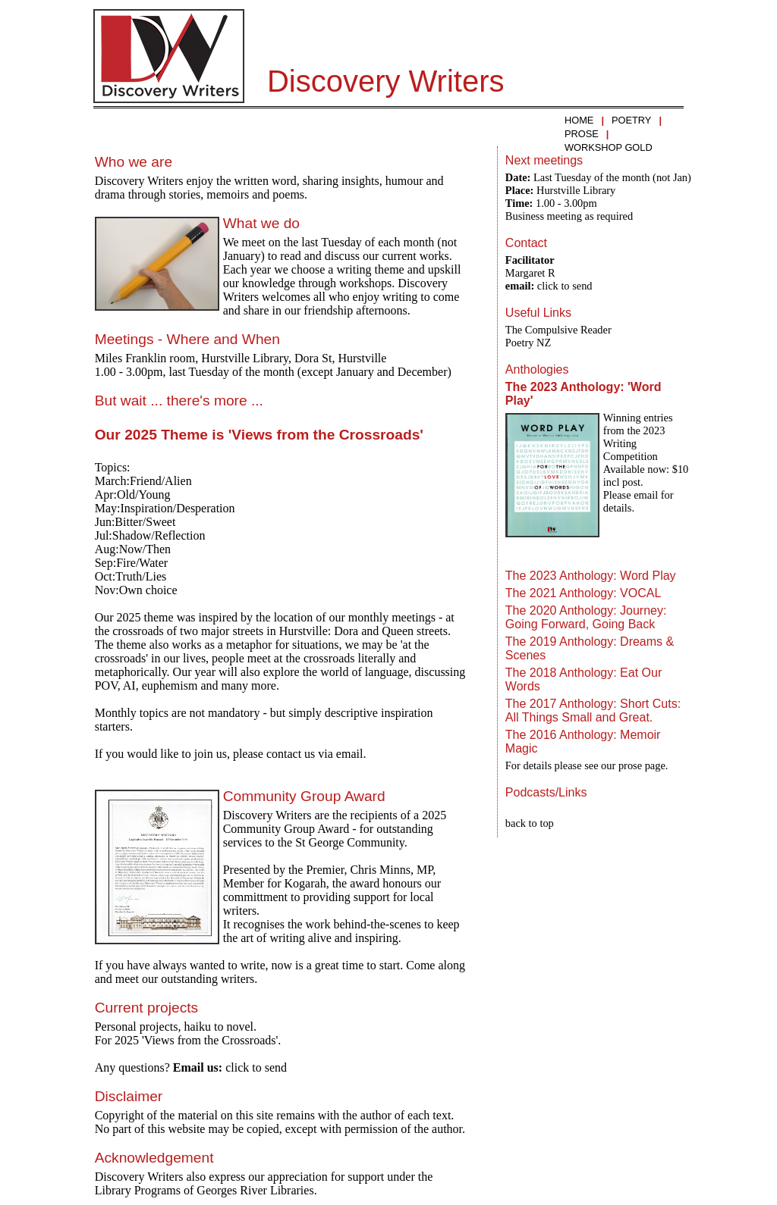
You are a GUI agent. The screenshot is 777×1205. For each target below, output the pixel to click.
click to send (256, 1067)
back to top (529, 823)
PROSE (582, 133)
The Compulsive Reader (558, 330)
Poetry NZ (528, 342)
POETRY (631, 120)
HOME (579, 120)
